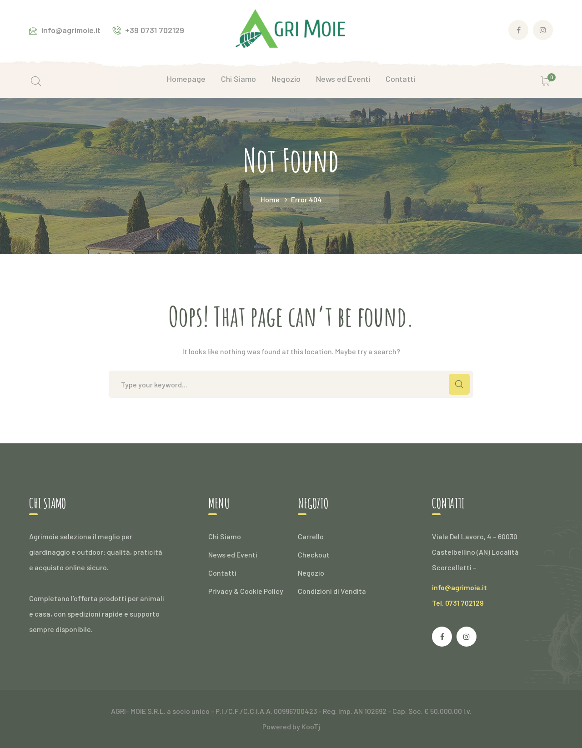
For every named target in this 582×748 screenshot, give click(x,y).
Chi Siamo (224, 536)
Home (270, 199)
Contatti (222, 572)
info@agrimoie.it (459, 587)
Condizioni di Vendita (332, 591)
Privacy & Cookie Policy (245, 591)
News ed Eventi (232, 554)
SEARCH (459, 384)
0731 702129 (464, 602)
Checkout (314, 554)
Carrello (311, 536)
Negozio (311, 572)
